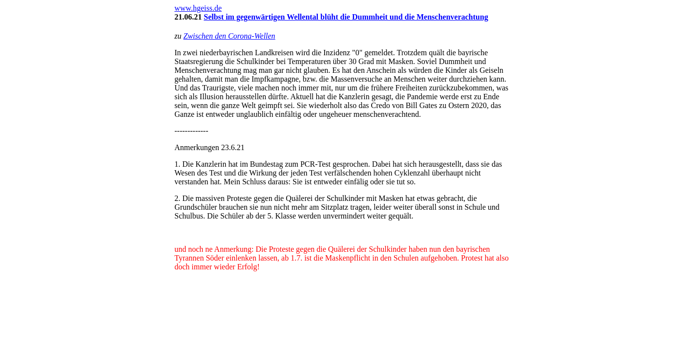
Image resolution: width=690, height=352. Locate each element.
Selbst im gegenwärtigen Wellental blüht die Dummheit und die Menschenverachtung (346, 17)
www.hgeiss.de (198, 8)
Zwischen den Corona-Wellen (229, 36)
